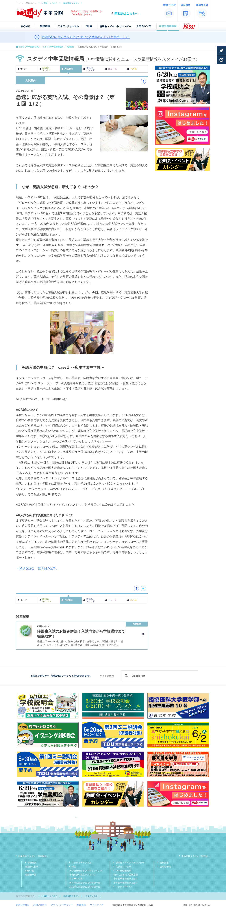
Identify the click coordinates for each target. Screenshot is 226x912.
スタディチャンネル (81, 862)
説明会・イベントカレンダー (130, 862)
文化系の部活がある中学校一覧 (84, 886)
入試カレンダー (123, 866)
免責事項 (81, 905)
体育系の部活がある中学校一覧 (84, 882)
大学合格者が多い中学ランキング (85, 870)
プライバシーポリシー (62, 905)
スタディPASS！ (124, 886)
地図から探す (31, 866)
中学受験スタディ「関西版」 (195, 856)
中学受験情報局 (123, 870)
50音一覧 (29, 870)
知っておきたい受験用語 (126, 874)
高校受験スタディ (71, 3)
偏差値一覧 (30, 874)
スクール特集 (76, 878)
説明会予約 (165, 866)
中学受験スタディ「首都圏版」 (33, 856)
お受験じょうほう (49, 3)
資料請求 (164, 862)
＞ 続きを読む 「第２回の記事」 (37, 568)
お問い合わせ (40, 905)
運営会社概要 (22, 905)
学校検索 (31, 862)
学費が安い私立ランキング (82, 874)
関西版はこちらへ (126, 13)
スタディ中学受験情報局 (53, 47)
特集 (74, 866)
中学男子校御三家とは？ (126, 878)
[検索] (159, 676)
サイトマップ (96, 905)
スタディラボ (91, 896)
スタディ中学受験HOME (29, 47)
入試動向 (70, 47)
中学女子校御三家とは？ (126, 882)
